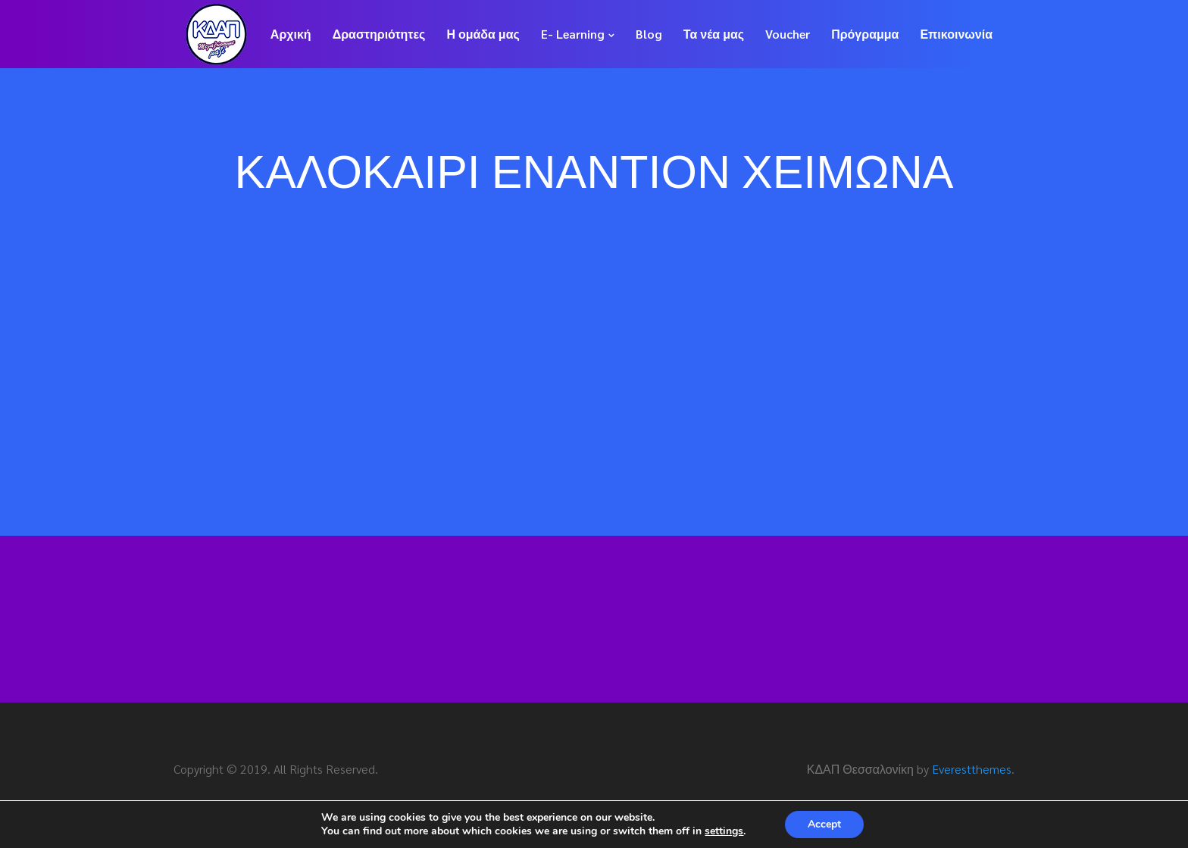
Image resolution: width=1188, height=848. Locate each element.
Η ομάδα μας (482, 34)
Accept (824, 824)
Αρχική (290, 34)
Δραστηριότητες (379, 34)
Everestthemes (971, 769)
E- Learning (573, 34)
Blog (649, 34)
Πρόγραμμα (865, 34)
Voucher (787, 34)
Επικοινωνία (956, 34)
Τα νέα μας (713, 34)
